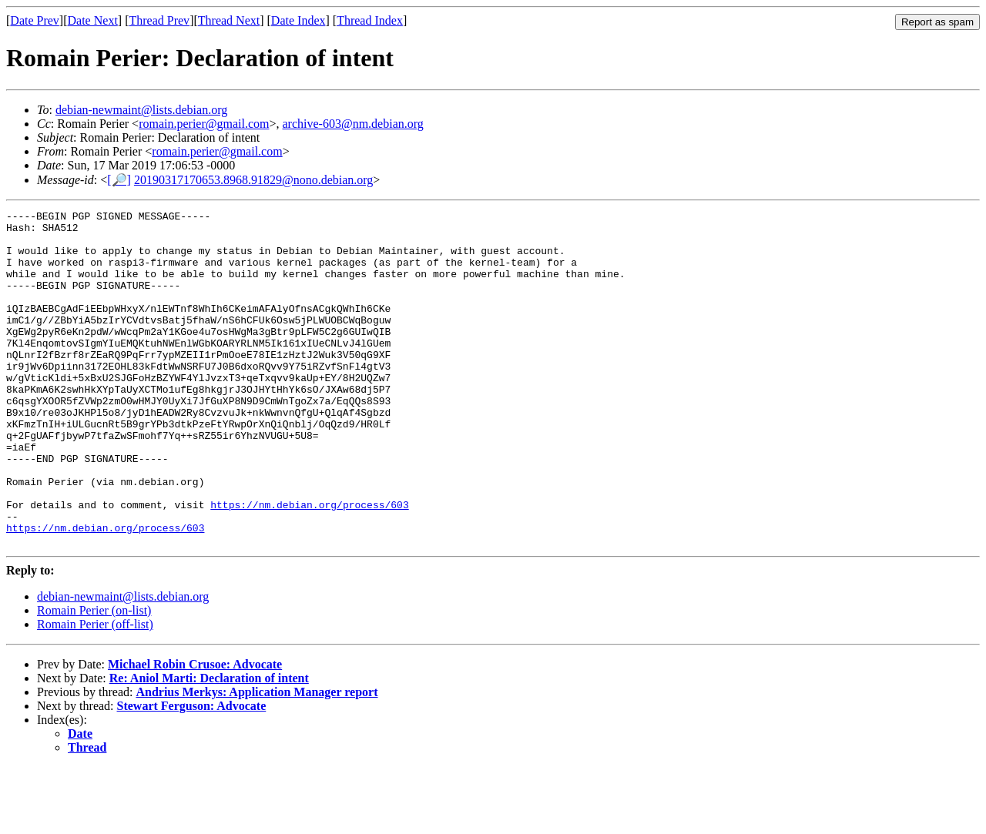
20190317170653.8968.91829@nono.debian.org (253, 179)
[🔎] (119, 179)
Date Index (298, 20)
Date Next (93, 20)
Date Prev (34, 20)
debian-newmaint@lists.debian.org (141, 109)
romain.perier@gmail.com (204, 123)
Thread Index (370, 20)
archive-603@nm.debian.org (353, 123)
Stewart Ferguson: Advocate (192, 772)
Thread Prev (159, 20)
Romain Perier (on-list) (94, 677)
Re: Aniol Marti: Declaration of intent (209, 745)
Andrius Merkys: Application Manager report (256, 758)
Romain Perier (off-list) (95, 691)
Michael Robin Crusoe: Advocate (195, 731)
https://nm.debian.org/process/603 (309, 564)
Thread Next (229, 20)
